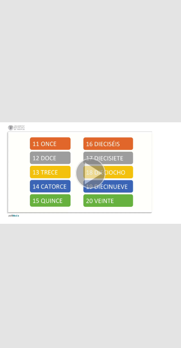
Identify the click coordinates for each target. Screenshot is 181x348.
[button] (90, 174)
